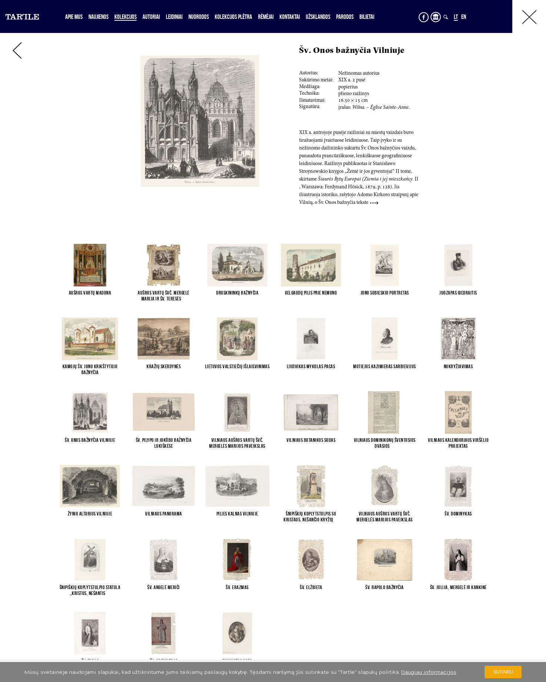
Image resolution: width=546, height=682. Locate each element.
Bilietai (366, 16)
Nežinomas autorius (358, 73)
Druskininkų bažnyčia (237, 293)
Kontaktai (289, 16)
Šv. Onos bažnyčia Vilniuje (90, 440)
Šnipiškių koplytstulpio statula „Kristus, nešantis (90, 590)
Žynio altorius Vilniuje (90, 514)
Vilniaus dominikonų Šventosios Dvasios (385, 443)
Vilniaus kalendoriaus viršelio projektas (458, 443)
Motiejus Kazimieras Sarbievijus (384, 366)
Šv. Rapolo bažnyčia (384, 587)
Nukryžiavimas (458, 366)
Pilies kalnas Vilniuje (237, 514)
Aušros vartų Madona (90, 293)
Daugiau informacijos (428, 672)
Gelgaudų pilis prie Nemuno (311, 293)
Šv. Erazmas (237, 587)
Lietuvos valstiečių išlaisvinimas (237, 366)
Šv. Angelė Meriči (163, 587)
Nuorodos (198, 16)
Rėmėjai (266, 16)
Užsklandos (318, 16)
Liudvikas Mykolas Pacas (311, 366)
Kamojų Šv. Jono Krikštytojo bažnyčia (90, 369)
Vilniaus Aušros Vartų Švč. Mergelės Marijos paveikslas (237, 443)
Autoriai (151, 16)
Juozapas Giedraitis (458, 293)
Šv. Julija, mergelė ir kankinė (458, 587)
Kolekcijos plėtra (233, 16)
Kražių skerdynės (164, 366)
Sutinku (503, 672)
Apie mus (74, 16)
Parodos (345, 16)
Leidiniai (174, 16)
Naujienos (98, 16)
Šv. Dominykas (458, 514)
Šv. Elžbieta (311, 587)
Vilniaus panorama (163, 514)
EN (463, 16)
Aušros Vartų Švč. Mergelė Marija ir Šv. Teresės (164, 296)
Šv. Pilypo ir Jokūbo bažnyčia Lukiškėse (164, 443)
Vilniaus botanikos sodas (311, 440)
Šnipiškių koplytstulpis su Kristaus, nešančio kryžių (311, 517)
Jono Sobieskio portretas (385, 293)
